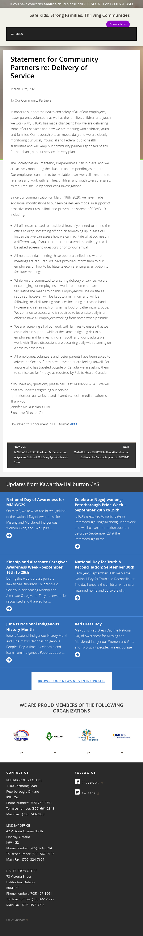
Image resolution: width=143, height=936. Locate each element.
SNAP (21, 919)
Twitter (87, 792)
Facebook (89, 781)
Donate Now (118, 24)
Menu (17, 33)
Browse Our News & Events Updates (71, 681)
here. (74, 424)
